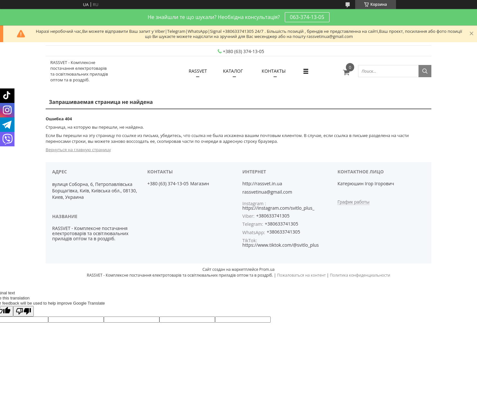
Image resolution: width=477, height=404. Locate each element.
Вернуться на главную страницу (78, 149)
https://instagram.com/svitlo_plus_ (278, 208)
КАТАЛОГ (233, 71)
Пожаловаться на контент (301, 275)
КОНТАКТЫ (273, 71)
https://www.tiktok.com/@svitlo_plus (280, 245)
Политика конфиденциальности (360, 275)
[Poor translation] (23, 311)
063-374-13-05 (307, 17)
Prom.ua (267, 269)
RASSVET (198, 71)
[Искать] (425, 71)
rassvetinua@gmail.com (267, 192)
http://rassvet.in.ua (262, 183)
